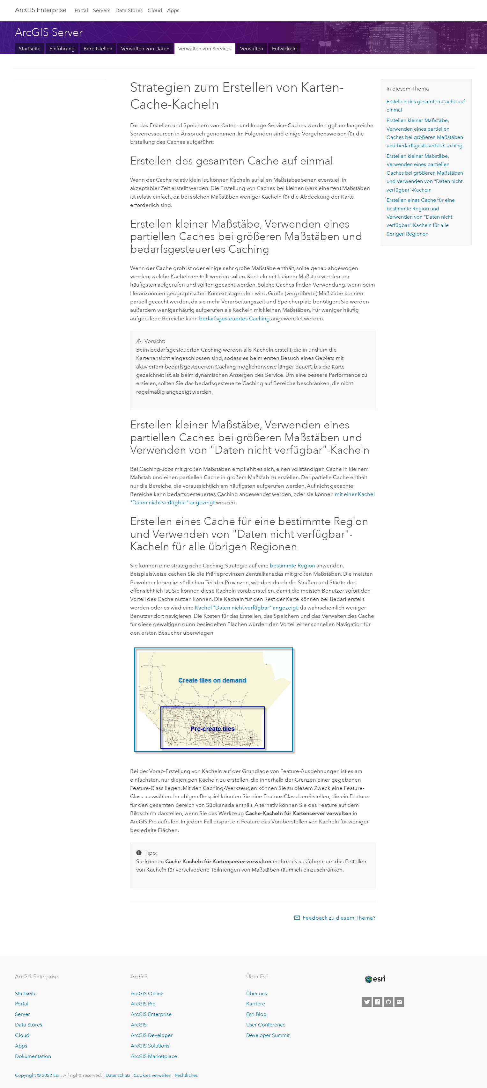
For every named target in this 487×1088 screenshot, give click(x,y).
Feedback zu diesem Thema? (339, 918)
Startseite (30, 49)
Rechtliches (186, 1075)
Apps (173, 10)
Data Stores (129, 10)
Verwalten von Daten (145, 49)
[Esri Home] (375, 979)
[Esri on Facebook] (377, 1002)
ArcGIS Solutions (150, 1046)
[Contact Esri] (399, 1002)
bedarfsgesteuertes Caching (234, 318)
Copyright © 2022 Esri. (38, 1075)
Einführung (62, 49)
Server (22, 1014)
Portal (81, 10)
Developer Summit (268, 1035)
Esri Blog (256, 1014)
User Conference (265, 1025)
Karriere (255, 1004)
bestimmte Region (292, 565)
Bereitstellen (98, 49)
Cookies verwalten (152, 1075)
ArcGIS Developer (152, 1035)
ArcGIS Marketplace (154, 1056)
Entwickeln (284, 49)
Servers (101, 10)
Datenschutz (118, 1075)
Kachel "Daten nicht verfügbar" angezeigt (246, 607)
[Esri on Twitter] (367, 1002)
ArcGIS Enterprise (40, 10)
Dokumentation (33, 1056)
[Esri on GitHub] (388, 1002)
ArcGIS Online (147, 993)
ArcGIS (139, 1025)
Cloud (155, 10)
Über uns (256, 993)
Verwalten (251, 49)
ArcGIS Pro (143, 1004)
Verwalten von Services (205, 49)
